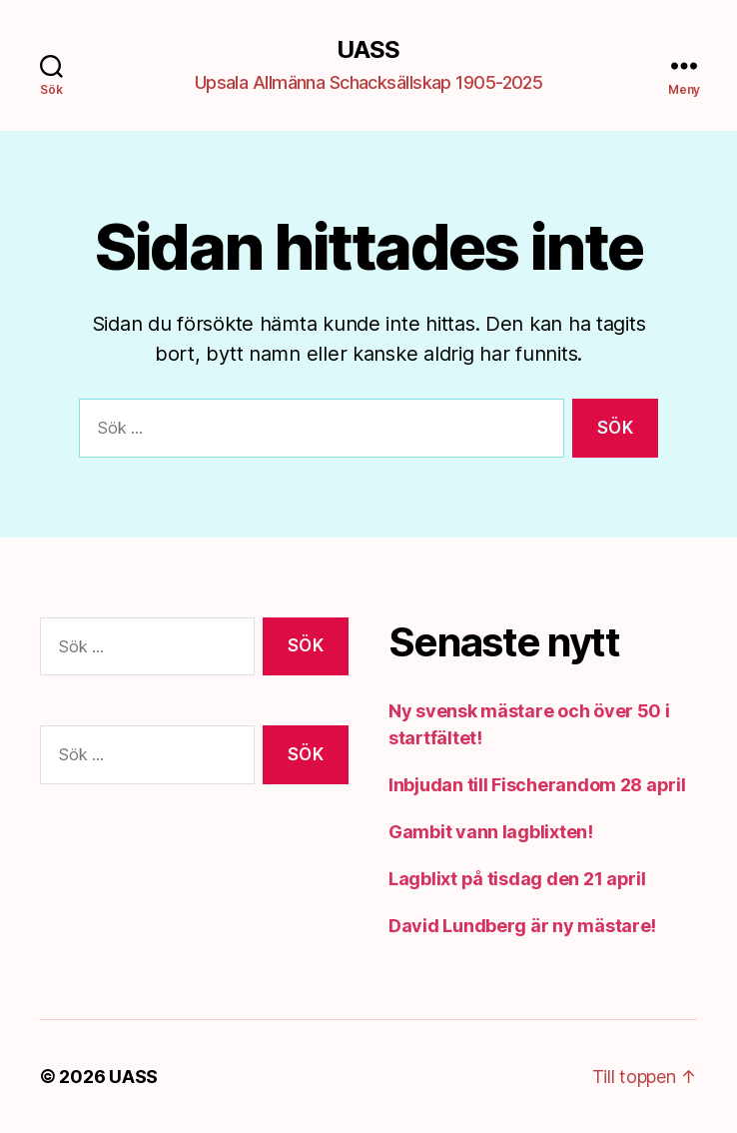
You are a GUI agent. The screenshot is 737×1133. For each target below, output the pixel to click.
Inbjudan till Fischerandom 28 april (537, 784)
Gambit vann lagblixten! (490, 831)
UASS (368, 50)
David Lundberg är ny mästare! (522, 925)
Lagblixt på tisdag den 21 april (517, 878)
